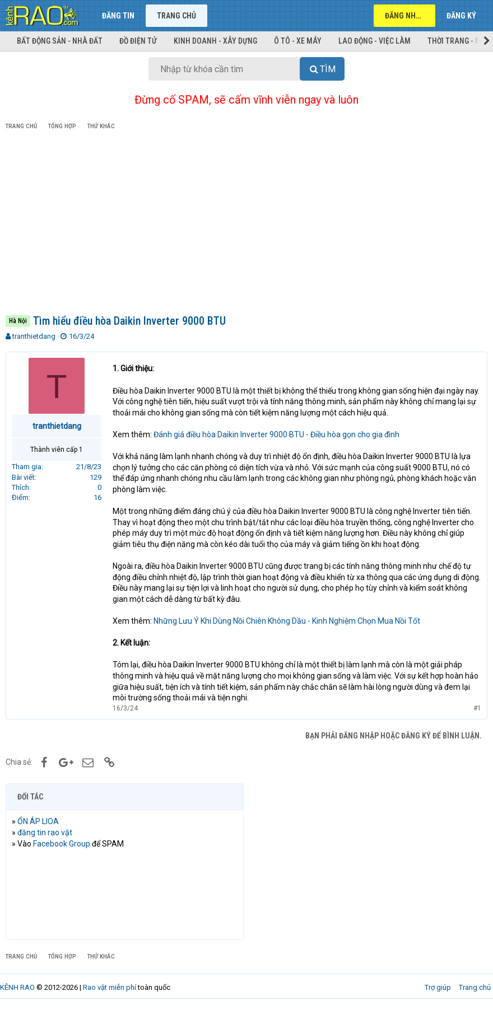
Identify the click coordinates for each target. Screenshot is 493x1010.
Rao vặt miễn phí (109, 987)
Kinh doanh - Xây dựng (215, 40)
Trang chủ (176, 15)
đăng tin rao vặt (44, 832)
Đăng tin (118, 15)
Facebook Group (61, 843)
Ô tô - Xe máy (298, 40)
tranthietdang (33, 336)
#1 (477, 708)
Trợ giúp (438, 987)
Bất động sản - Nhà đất (60, 40)
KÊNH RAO (17, 987)
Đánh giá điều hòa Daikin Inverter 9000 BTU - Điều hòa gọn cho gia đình (276, 434)
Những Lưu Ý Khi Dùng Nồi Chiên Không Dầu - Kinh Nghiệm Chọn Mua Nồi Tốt (287, 620)
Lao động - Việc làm (374, 40)
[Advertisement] (246, 224)
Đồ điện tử (138, 40)
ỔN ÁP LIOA (38, 821)
